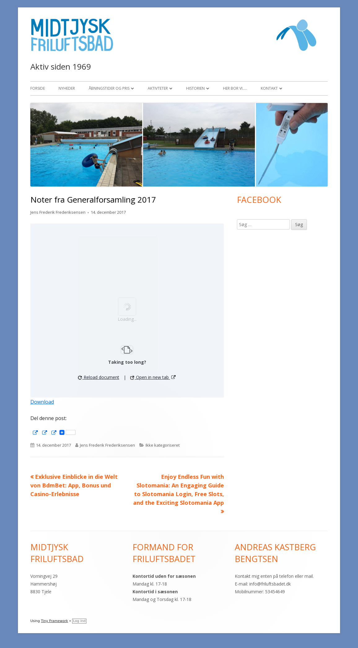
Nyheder (67, 88)
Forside (37, 88)
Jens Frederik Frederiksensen (57, 212)
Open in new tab (153, 377)
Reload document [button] (98, 377)
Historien (195, 88)
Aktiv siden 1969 (60, 66)
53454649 (275, 591)
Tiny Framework (54, 621)
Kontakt (269, 88)
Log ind (79, 621)
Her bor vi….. (235, 88)
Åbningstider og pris (109, 88)
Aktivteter (158, 88)
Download (42, 401)
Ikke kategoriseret (163, 445)
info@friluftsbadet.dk (270, 584)
